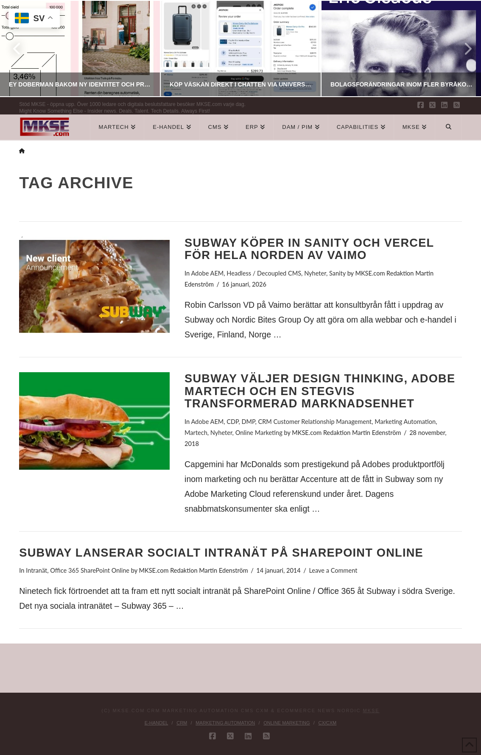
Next (463, 48)
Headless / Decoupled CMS (264, 273)
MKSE (371, 710)
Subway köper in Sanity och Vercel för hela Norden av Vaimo (309, 249)
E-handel (156, 722)
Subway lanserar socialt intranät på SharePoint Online (221, 552)
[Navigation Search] (448, 127)
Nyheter (315, 273)
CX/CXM (327, 722)
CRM (181, 722)
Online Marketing (258, 432)
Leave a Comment (333, 570)
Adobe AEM (207, 273)
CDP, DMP (241, 421)
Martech (196, 432)
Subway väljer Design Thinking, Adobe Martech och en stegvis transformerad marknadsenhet (320, 391)
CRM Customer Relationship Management (315, 421)
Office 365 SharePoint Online (89, 570)
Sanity (337, 273)
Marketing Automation (405, 421)
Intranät (36, 570)
